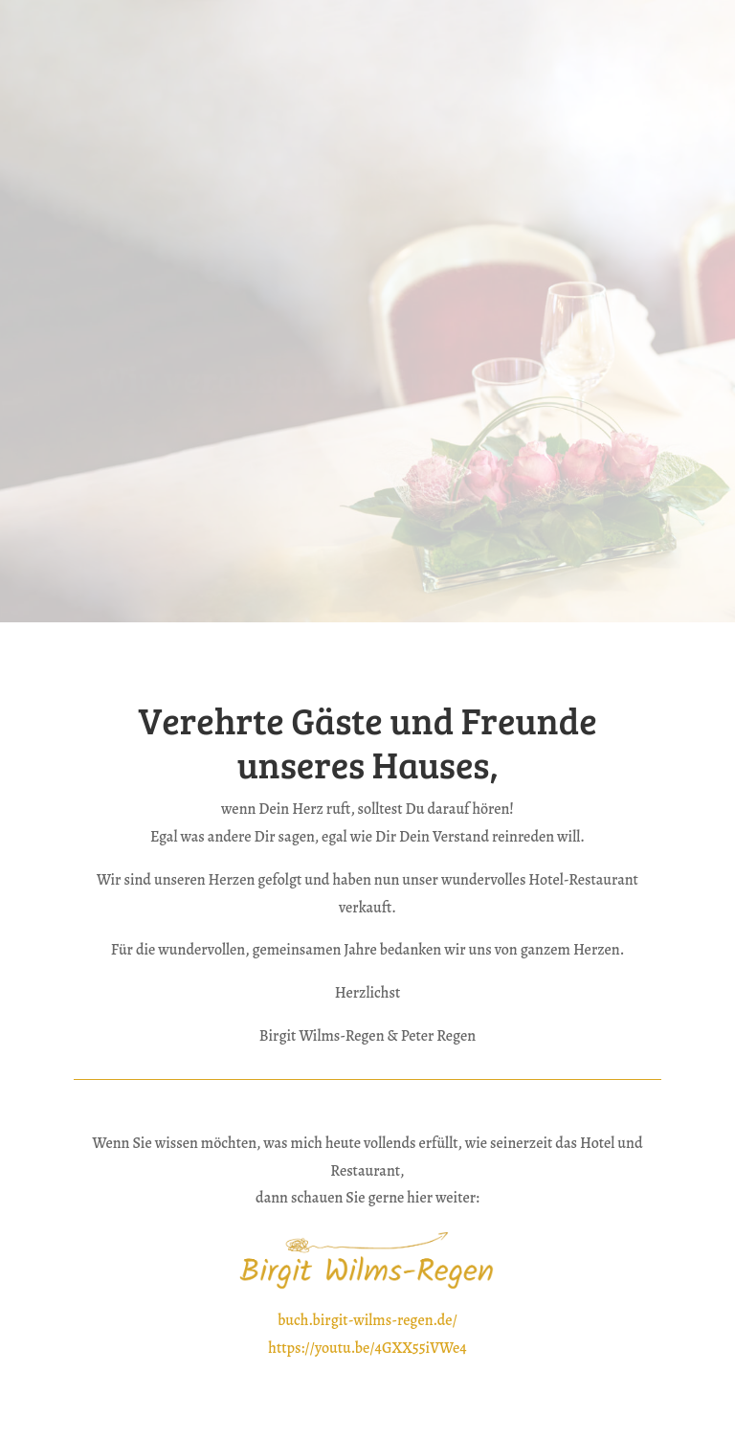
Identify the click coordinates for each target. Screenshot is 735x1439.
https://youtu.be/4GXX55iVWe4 (367, 1348)
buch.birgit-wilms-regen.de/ (367, 1320)
